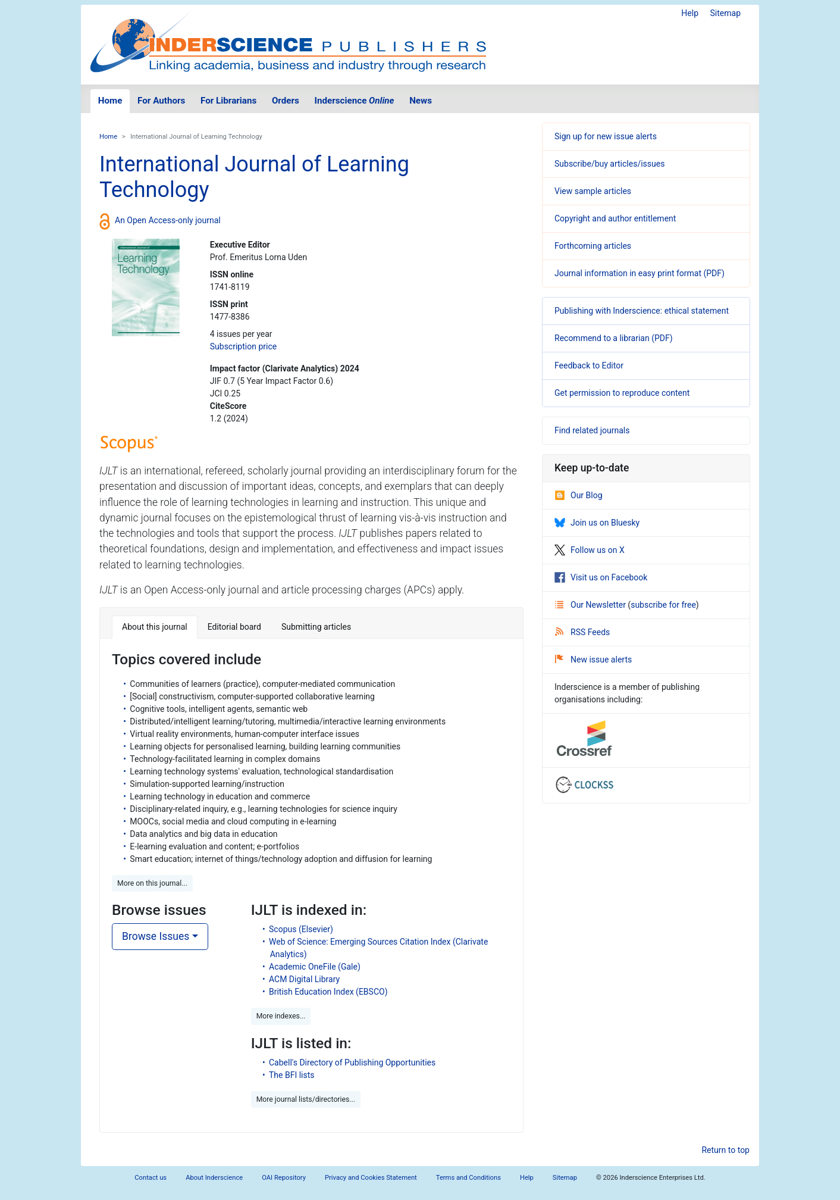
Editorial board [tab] (234, 627)
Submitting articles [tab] (316, 627)
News (420, 100)
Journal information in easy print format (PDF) (639, 273)
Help (689, 13)
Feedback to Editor (588, 365)
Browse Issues (155, 936)
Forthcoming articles (592, 246)
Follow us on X (589, 550)
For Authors (161, 100)
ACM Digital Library (304, 979)
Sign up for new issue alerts (605, 136)
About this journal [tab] (154, 627)
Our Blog (578, 495)
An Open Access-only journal (168, 220)
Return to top (725, 1150)
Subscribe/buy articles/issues (609, 163)
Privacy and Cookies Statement (371, 1178)
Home (110, 100)
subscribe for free (663, 605)
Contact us (150, 1178)
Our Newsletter (591, 605)
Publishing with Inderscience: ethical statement (641, 310)
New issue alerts (593, 659)
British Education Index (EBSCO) (328, 991)
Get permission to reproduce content (621, 393)
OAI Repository (284, 1178)
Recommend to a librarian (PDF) (613, 338)
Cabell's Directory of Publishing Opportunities (352, 1062)
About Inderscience (214, 1178)
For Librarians (228, 100)
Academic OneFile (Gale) (315, 966)
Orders (285, 100)
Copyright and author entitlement (615, 218)
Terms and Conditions (468, 1178)
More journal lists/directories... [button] (305, 1099)
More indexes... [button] (281, 1016)
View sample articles (592, 191)
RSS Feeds (582, 632)
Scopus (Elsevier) (301, 929)
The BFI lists (292, 1075)
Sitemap (725, 13)
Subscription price (243, 346)
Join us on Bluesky (597, 522)
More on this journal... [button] (152, 883)
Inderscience (354, 100)
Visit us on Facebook (600, 577)
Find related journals (591, 430)
